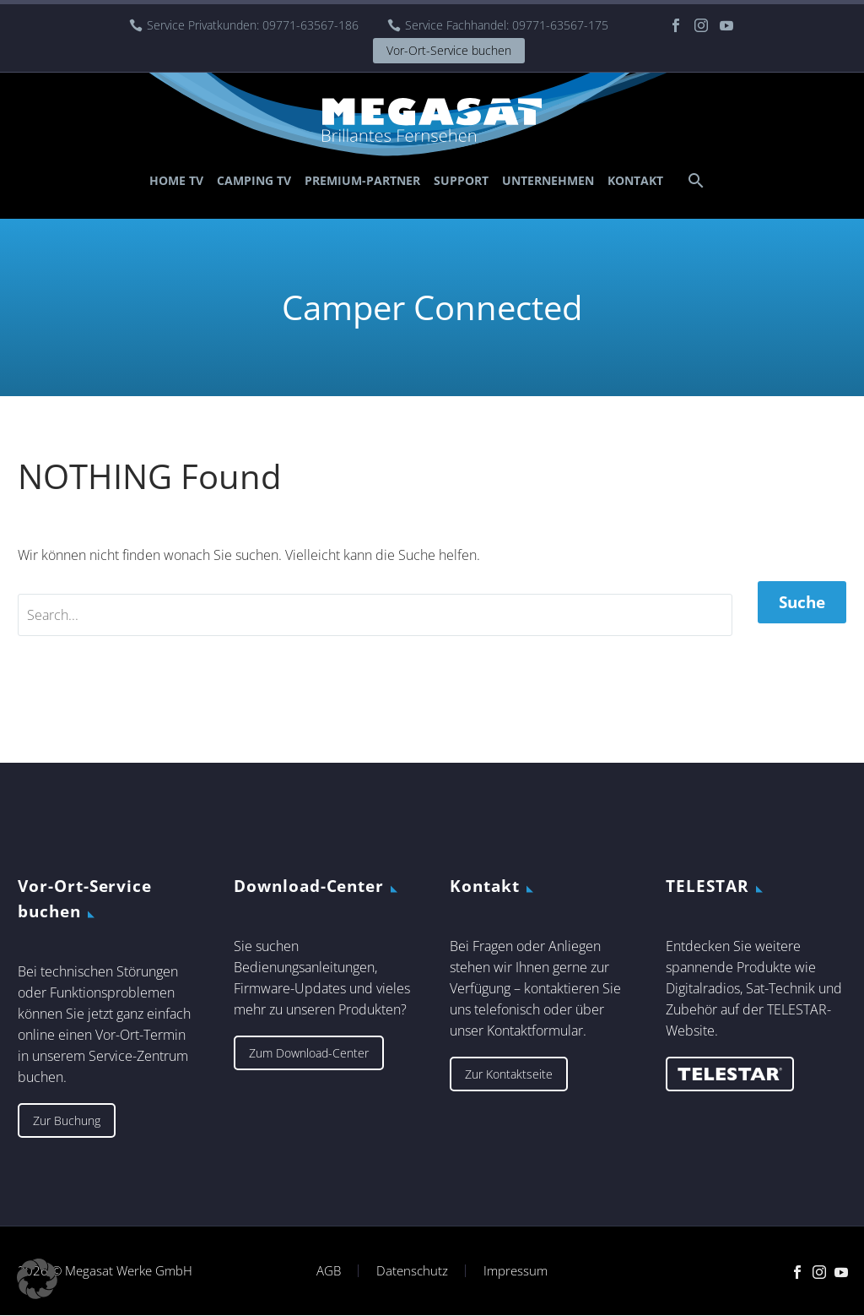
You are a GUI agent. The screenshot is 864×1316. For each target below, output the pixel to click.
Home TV (176, 180)
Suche (802, 602)
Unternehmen (548, 180)
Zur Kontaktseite (509, 1074)
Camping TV (254, 180)
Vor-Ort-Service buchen (448, 50)
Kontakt (635, 180)
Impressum (515, 1270)
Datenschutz (412, 1270)
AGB (328, 1270)
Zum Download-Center (309, 1053)
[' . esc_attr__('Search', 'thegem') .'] (375, 615)
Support (461, 180)
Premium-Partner (362, 180)
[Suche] (694, 180)
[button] (37, 1279)
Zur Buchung (66, 1120)
